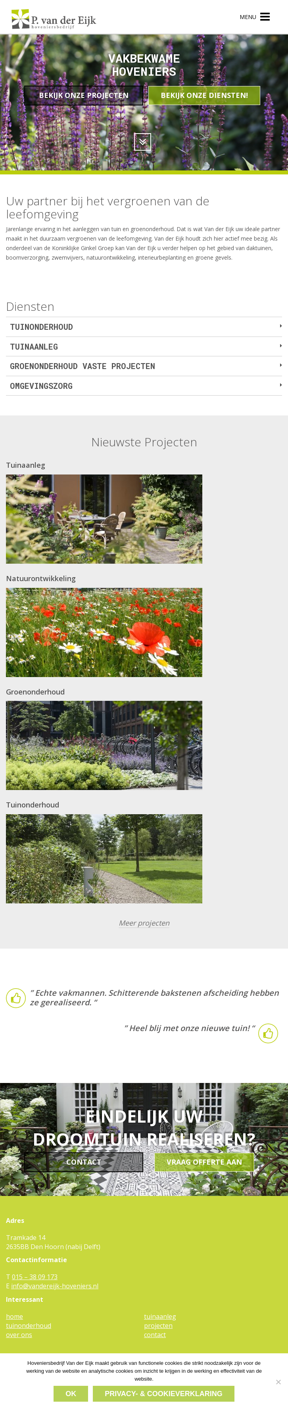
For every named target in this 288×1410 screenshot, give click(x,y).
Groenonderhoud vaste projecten (84, 366)
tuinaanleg (160, 1315)
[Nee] (278, 1382)
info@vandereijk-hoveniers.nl (54, 1284)
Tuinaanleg (36, 346)
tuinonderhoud (28, 1324)
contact (155, 1333)
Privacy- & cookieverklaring (164, 1394)
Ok (70, 1394)
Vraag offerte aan (204, 1160)
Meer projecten (144, 923)
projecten (158, 1324)
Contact (84, 1160)
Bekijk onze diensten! (204, 95)
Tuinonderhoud (43, 326)
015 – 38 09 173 (35, 1276)
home (14, 1315)
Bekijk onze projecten (84, 95)
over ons (19, 1333)
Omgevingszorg (43, 386)
